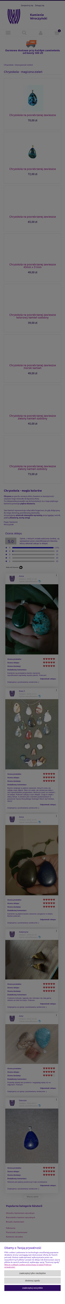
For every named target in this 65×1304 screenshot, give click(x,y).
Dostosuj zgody (32, 1280)
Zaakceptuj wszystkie (32, 1288)
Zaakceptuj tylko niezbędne (32, 1273)
